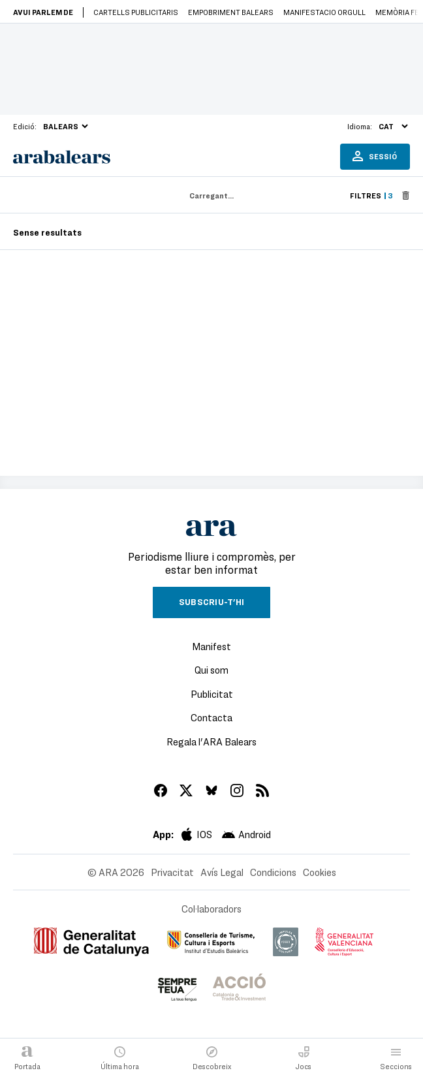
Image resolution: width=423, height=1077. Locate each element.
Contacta (211, 717)
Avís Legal (221, 872)
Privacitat (172, 872)
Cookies (319, 872)
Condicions (273, 872)
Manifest (211, 646)
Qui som (211, 670)
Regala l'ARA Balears (211, 741)
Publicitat (212, 694)
